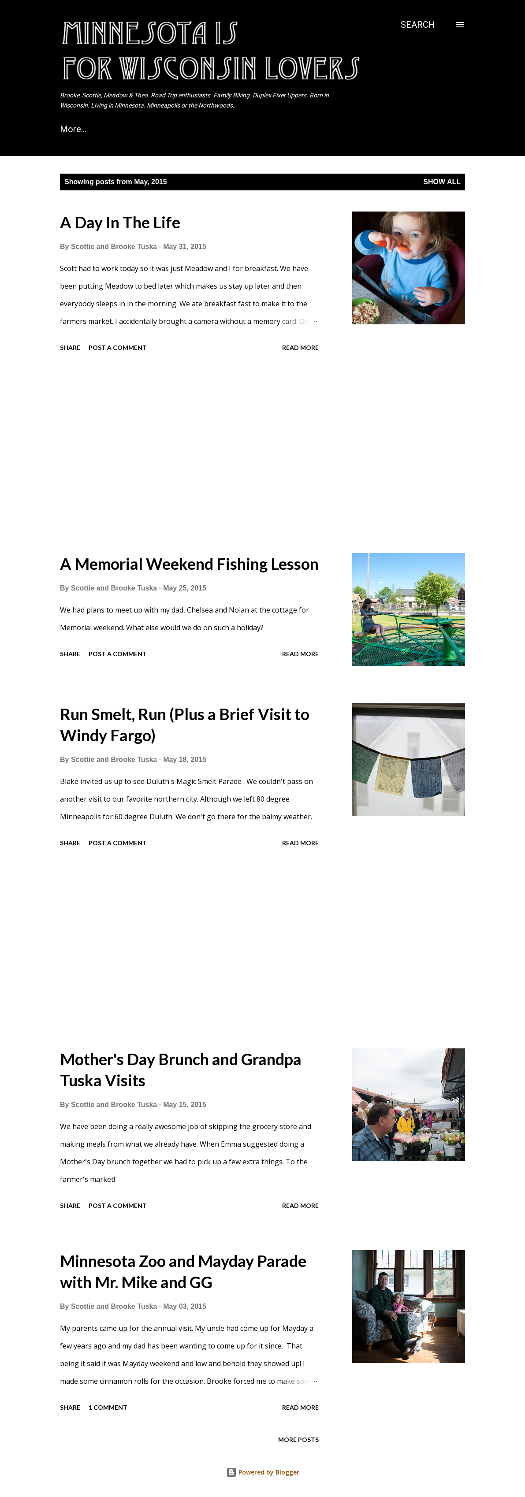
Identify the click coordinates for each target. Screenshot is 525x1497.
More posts (298, 1439)
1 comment (108, 1407)
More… (418, 129)
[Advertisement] (209, 454)
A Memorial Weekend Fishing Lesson (189, 563)
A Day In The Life (120, 222)
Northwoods (354, 129)
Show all (442, 182)
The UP (230, 129)
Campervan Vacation (150, 129)
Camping (287, 129)
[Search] (418, 24)
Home (72, 129)
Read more (300, 347)
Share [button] (70, 347)
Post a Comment (118, 347)
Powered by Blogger (262, 1472)
